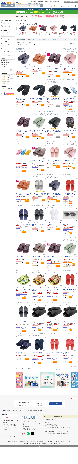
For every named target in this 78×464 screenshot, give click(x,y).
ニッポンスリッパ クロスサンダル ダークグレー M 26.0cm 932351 (23, 321)
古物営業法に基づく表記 (34, 441)
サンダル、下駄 (5, 25)
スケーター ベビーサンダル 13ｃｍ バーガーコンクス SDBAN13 (39, 289)
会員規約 (41, 441)
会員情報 (25, 443)
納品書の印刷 (57, 443)
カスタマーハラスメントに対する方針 (60, 441)
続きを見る (12, 53)
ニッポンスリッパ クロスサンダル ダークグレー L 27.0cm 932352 (39, 224)
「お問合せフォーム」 (32, 405)
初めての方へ (34, 1)
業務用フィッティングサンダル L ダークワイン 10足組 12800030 (54, 258)
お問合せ (52, 1)
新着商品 (48, 9)
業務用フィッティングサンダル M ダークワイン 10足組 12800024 (54, 68)
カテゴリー (33, 39)
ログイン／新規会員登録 (70, 1)
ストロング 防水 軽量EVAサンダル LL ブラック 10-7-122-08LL (54, 100)
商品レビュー (55, 9)
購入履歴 (29, 443)
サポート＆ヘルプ (10, 441)
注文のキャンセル (40, 443)
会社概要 (16, 441)
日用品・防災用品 (5, 22)
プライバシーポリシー (48, 441)
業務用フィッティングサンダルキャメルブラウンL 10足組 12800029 (39, 162)
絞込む (12, 69)
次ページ (75, 43)
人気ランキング (40, 9)
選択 (11, 75)
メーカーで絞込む (7, 55)
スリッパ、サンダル (6, 23)
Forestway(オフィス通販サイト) (44, 1)
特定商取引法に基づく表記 (23, 441)
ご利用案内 (56, 1)
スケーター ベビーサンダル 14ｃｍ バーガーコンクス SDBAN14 (54, 289)
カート (27, 76)
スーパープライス (21, 9)
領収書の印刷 (51, 443)
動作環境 (69, 441)
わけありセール (31, 9)
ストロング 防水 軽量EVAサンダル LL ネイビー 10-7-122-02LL (23, 68)
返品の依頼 (46, 443)
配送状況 (34, 443)
